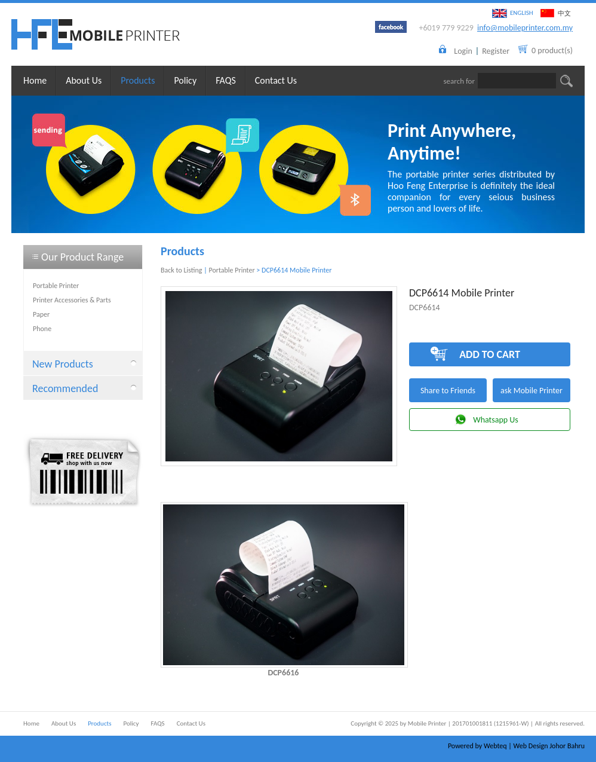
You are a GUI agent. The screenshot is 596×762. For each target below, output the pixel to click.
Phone (42, 329)
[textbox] (517, 80)
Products (138, 80)
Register (495, 51)
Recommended (65, 388)
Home (35, 80)
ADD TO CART (489, 354)
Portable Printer (56, 285)
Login (463, 51)
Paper (41, 314)
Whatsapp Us (495, 420)
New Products (62, 364)
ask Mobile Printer (531, 390)
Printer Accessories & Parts (72, 300)
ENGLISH (521, 13)
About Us (84, 80)
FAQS (226, 80)
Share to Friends (447, 390)
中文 (564, 13)
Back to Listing (181, 270)
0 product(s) (552, 50)
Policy (185, 80)
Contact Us (276, 80)
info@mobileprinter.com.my (525, 28)
